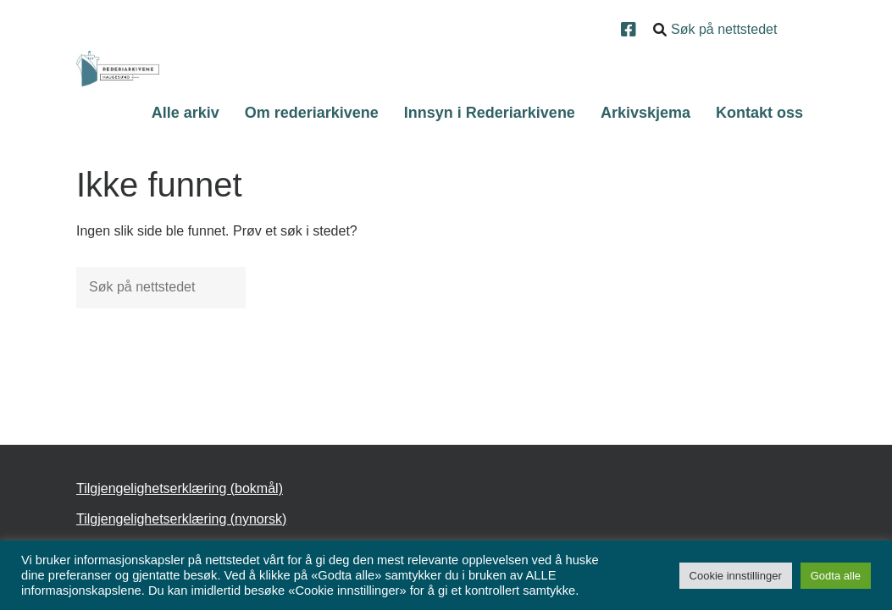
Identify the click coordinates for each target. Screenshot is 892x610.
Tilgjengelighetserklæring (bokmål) (179, 488)
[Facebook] (630, 31)
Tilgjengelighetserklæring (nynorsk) (181, 519)
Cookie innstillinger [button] (736, 575)
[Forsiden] (117, 68)
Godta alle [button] (836, 575)
